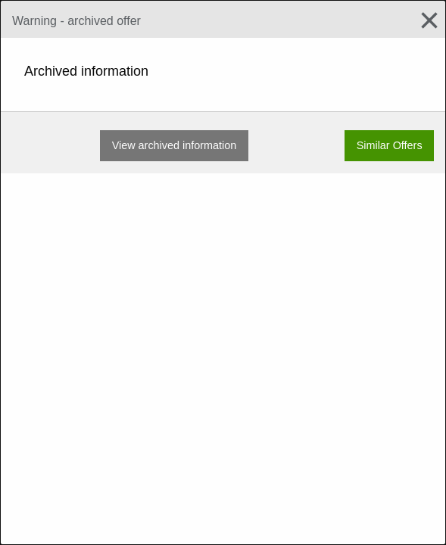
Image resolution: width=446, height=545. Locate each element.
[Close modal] (423, 20)
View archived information (174, 145)
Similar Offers (390, 145)
